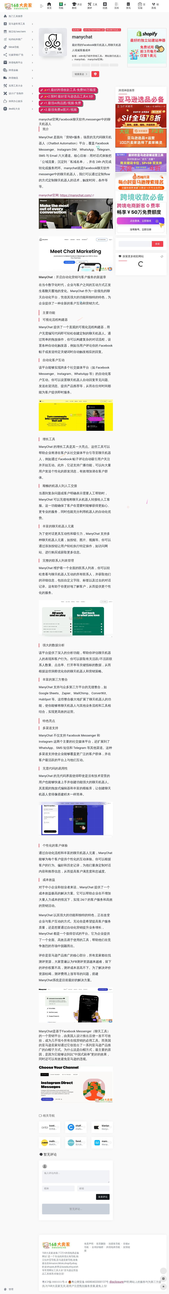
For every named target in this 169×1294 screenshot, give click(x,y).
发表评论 (102, 1197)
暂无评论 (50, 1154)
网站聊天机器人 (113, 30)
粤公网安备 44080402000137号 (88, 1281)
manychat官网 (95, 59)
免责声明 (88, 1243)
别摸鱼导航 (114, 1243)
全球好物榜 (97, 1247)
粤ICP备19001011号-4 (54, 1281)
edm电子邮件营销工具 (94, 30)
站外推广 (77, 30)
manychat (79, 59)
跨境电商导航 (113, 1247)
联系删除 (101, 1243)
